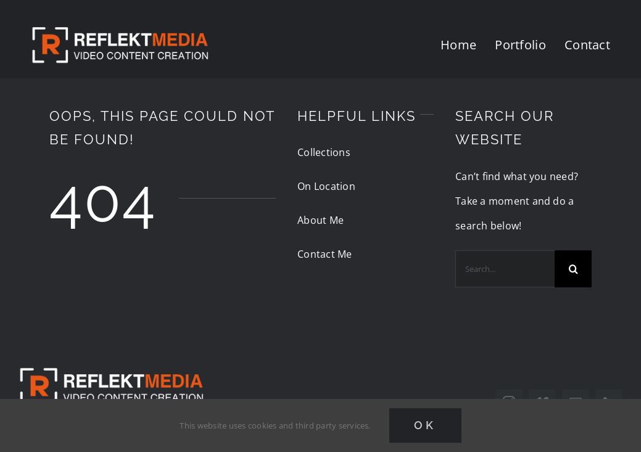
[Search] (573, 268)
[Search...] (505, 268)
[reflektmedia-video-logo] (111, 357)
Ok (425, 425)
